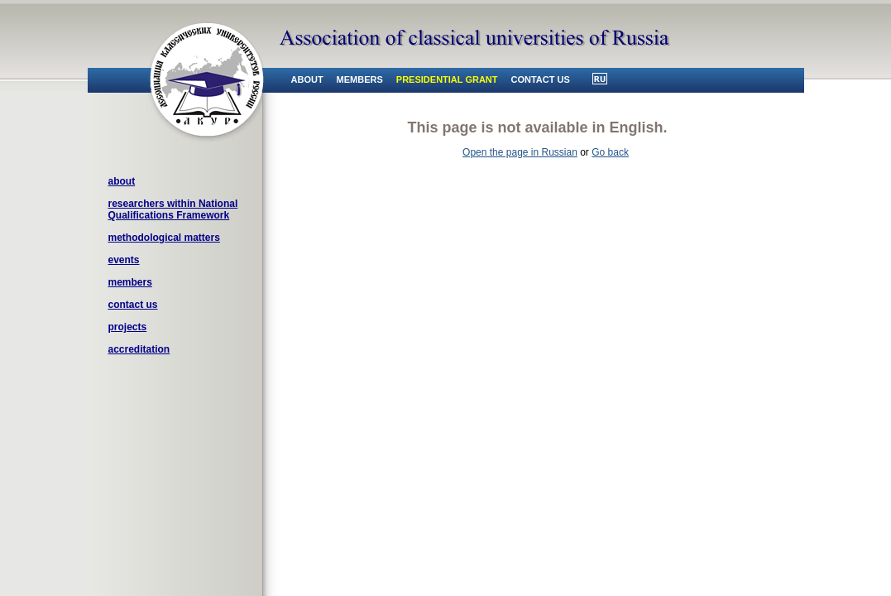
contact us (133, 304)
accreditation (139, 349)
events (124, 260)
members (130, 282)
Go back (610, 152)
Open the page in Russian (519, 152)
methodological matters (164, 237)
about (122, 181)
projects (127, 327)
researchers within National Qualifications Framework (173, 209)
